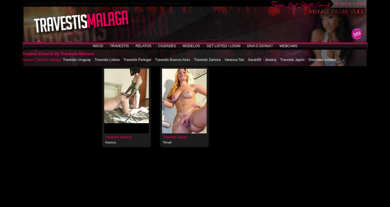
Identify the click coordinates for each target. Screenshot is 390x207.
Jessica (270, 60)
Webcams (288, 46)
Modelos (191, 46)
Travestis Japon (292, 60)
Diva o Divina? (260, 46)
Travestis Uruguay (77, 60)
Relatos (143, 46)
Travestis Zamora (207, 60)
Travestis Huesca (118, 137)
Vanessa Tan (234, 60)
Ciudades (167, 46)
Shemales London (322, 60)
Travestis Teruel (175, 137)
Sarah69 (254, 60)
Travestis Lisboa (107, 60)
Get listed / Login (223, 46)
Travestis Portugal (137, 60)
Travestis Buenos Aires (172, 60)
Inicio (98, 46)
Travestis (119, 46)
